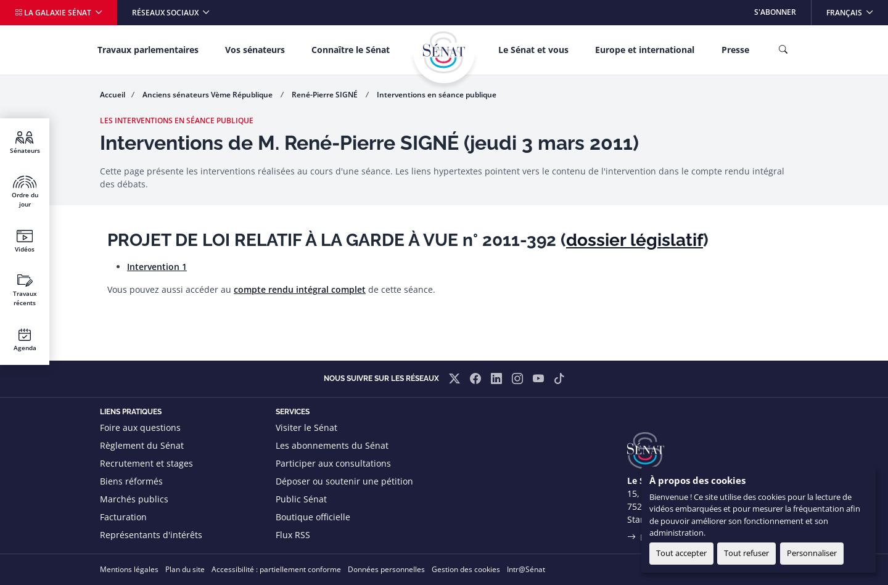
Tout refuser (746, 552)
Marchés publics (134, 499)
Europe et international (644, 49)
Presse (735, 49)
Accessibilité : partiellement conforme (276, 569)
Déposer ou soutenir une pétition (344, 481)
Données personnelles (386, 569)
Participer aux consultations (333, 463)
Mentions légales (129, 569)
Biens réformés (131, 481)
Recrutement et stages (146, 463)
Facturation (123, 517)
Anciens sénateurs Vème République (208, 94)
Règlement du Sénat (142, 445)
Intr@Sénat (526, 569)
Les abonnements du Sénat (332, 445)
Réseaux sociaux (166, 12)
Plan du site (185, 569)
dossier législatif (634, 240)
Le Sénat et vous (533, 49)
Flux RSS (293, 535)
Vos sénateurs (255, 49)
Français (857, 9)
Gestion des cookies (466, 569)
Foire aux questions (140, 427)
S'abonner (775, 12)
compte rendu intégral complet (300, 289)
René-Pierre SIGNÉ (326, 94)
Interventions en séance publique (436, 94)
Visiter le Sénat (306, 427)
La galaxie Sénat (54, 12)
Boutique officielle (313, 517)
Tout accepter (681, 552)
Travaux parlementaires (148, 49)
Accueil (112, 94)
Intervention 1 (157, 266)
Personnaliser (812, 552)
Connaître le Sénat (350, 49)
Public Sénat (301, 499)
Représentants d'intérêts (151, 535)
